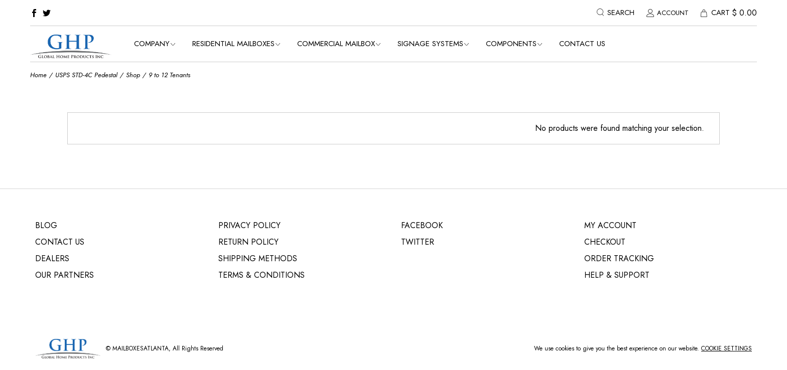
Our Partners (64, 275)
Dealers (52, 258)
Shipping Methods (257, 258)
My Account (610, 225)
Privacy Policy (249, 225)
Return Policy (248, 242)
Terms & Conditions (261, 275)
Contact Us (59, 242)
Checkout (604, 242)
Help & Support (616, 275)
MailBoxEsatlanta (140, 348)
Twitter (417, 242)
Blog (46, 225)
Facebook (422, 225)
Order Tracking (619, 258)
